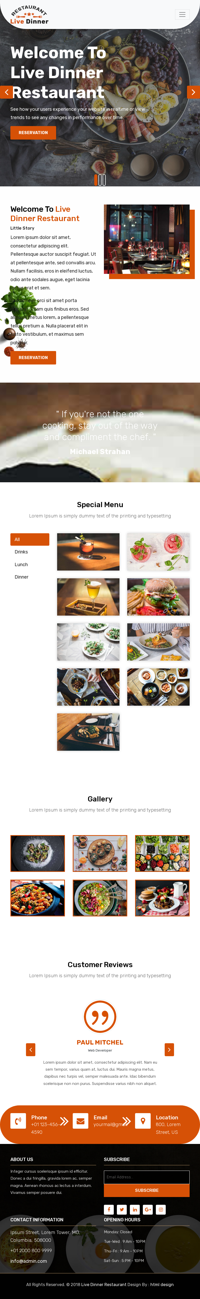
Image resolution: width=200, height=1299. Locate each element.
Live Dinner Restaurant (103, 1284)
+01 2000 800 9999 (31, 1250)
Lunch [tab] (21, 564)
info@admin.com (28, 1261)
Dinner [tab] (21, 577)
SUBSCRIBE (147, 1190)
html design (162, 1284)
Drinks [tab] (21, 552)
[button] (30, 1049)
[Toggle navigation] (182, 14)
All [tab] (17, 539)
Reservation (33, 132)
